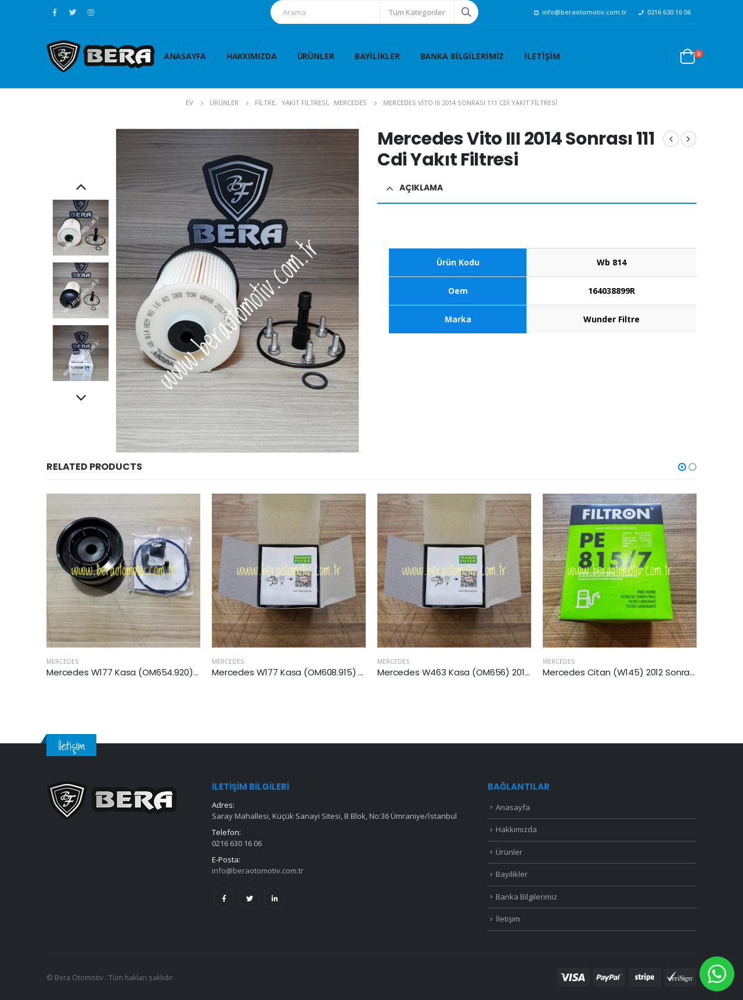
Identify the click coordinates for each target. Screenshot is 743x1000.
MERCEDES (62, 661)
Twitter (249, 898)
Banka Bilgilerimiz (462, 56)
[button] (682, 467)
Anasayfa (185, 56)
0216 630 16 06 (665, 12)
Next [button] (80, 399)
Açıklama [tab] (421, 187)
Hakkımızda (251, 56)
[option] (80, 227)
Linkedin (275, 898)
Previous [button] (80, 187)
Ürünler (315, 56)
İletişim (542, 56)
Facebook (224, 898)
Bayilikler (377, 56)
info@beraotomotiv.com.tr (580, 12)
